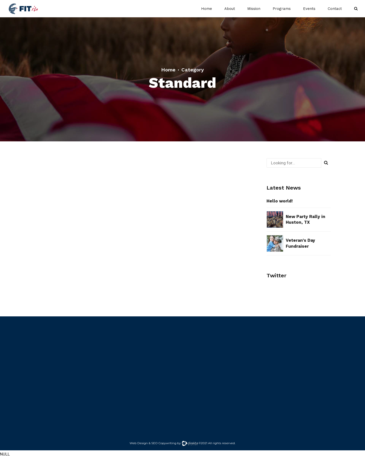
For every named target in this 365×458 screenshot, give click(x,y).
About (229, 8)
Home (206, 8)
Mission (253, 8)
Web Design (139, 443)
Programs (282, 8)
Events (309, 8)
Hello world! (280, 200)
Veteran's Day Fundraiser (300, 243)
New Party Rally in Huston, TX (305, 219)
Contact (335, 8)
